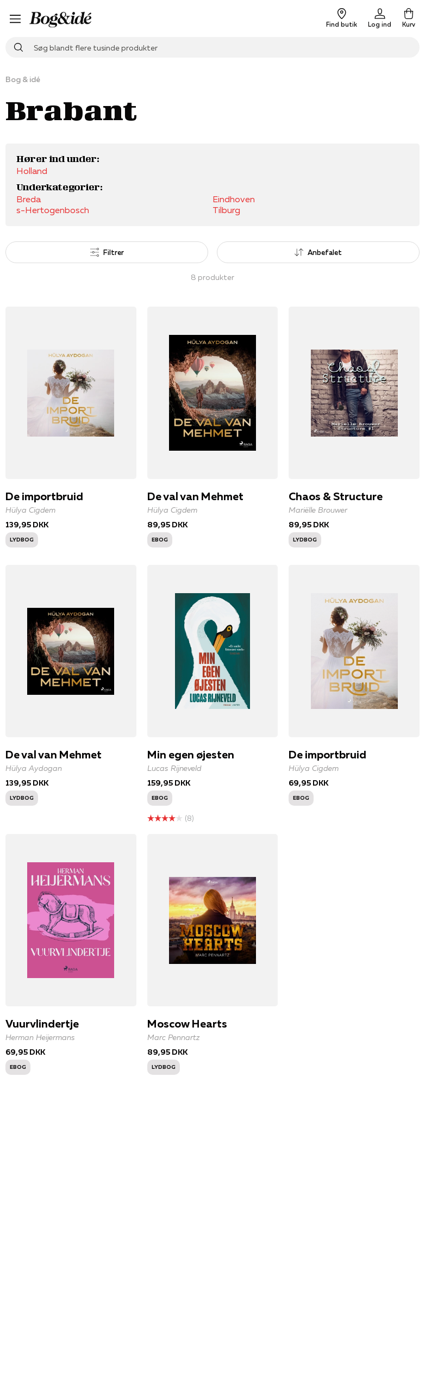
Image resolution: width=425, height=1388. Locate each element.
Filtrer (107, 252)
